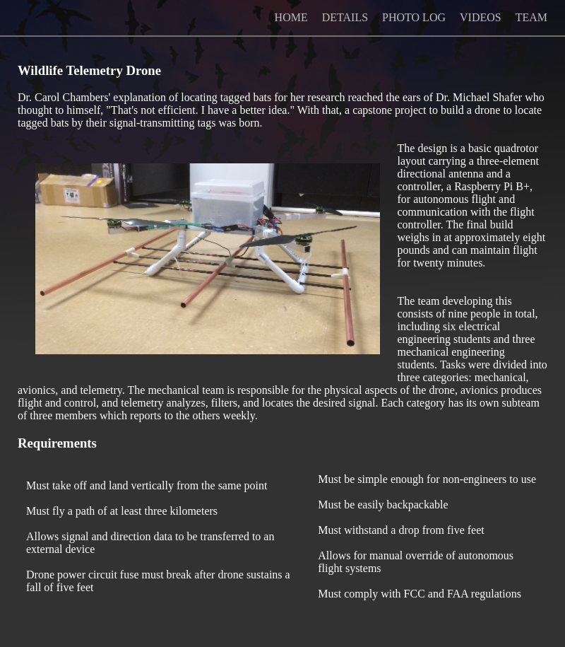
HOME (291, 17)
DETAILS (345, 17)
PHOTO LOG (414, 17)
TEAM (531, 17)
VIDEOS (480, 17)
